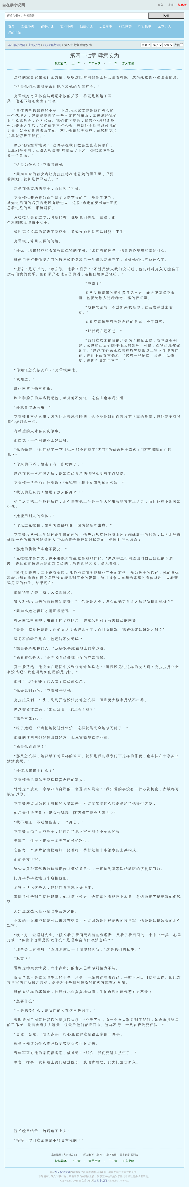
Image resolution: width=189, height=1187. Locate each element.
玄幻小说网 (100, 1180)
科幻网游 (125, 26)
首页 (11, 26)
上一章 (76, 63)
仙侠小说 (86, 26)
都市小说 (47, 26)
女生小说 (27, 26)
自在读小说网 (13, 5)
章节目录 (94, 63)
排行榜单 (144, 26)
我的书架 (14, 33)
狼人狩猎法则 (52, 45)
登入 (161, 5)
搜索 (166, 16)
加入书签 (128, 63)
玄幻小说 (66, 26)
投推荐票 (61, 63)
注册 (171, 5)
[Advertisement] (152, 155)
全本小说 (164, 26)
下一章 (113, 63)
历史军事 (105, 26)
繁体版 (182, 5)
